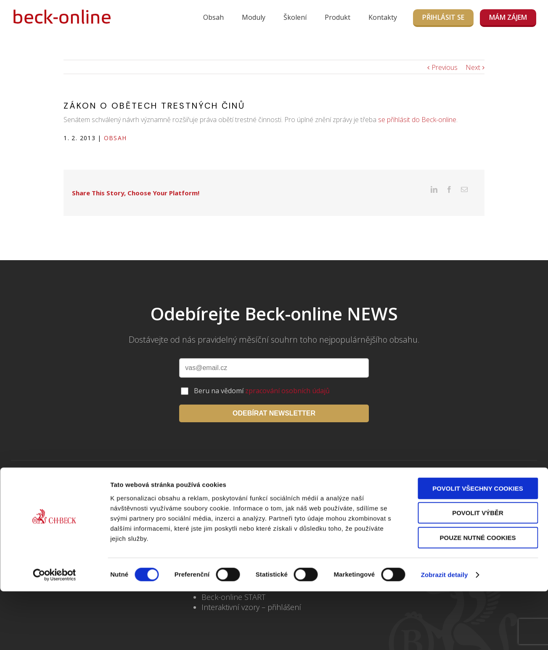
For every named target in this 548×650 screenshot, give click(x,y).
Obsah (213, 17)
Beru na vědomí (262, 377)
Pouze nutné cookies (478, 559)
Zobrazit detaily (444, 596)
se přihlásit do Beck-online (417, 119)
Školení (295, 17)
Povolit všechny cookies (477, 510)
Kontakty (382, 17)
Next (473, 67)
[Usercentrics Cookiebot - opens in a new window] (54, 597)
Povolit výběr (477, 535)
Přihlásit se (443, 17)
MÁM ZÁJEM (508, 17)
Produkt (337, 17)
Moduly (253, 17)
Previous (445, 67)
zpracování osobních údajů (287, 377)
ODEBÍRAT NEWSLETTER (274, 400)
